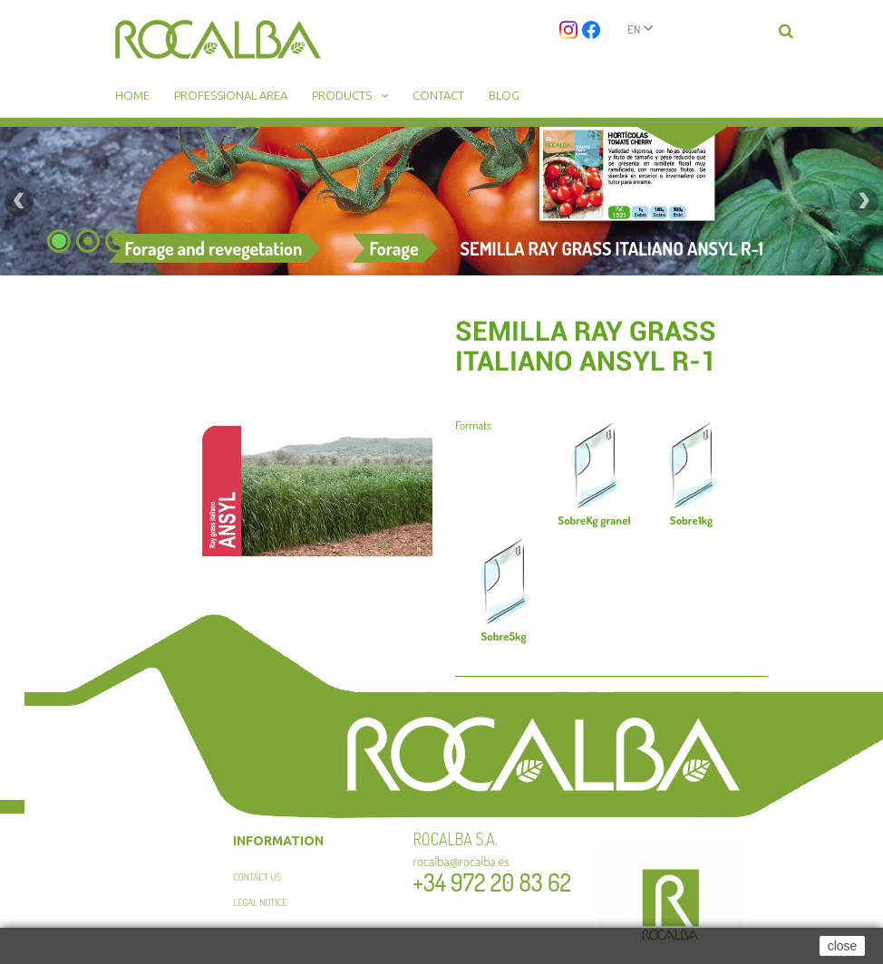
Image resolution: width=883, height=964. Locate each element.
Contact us (257, 877)
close (843, 946)
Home (132, 95)
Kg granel (594, 520)
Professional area (230, 95)
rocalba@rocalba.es (461, 861)
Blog (504, 95)
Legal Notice (260, 902)
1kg (691, 520)
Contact (438, 95)
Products (342, 95)
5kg (503, 636)
